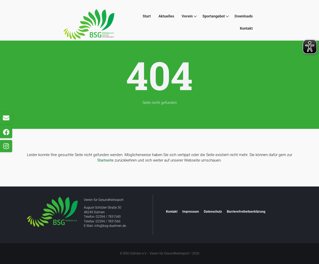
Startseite (105, 160)
